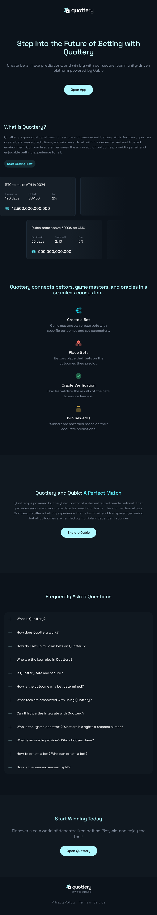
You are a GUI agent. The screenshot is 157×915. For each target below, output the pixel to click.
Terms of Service (92, 902)
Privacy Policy (63, 902)
